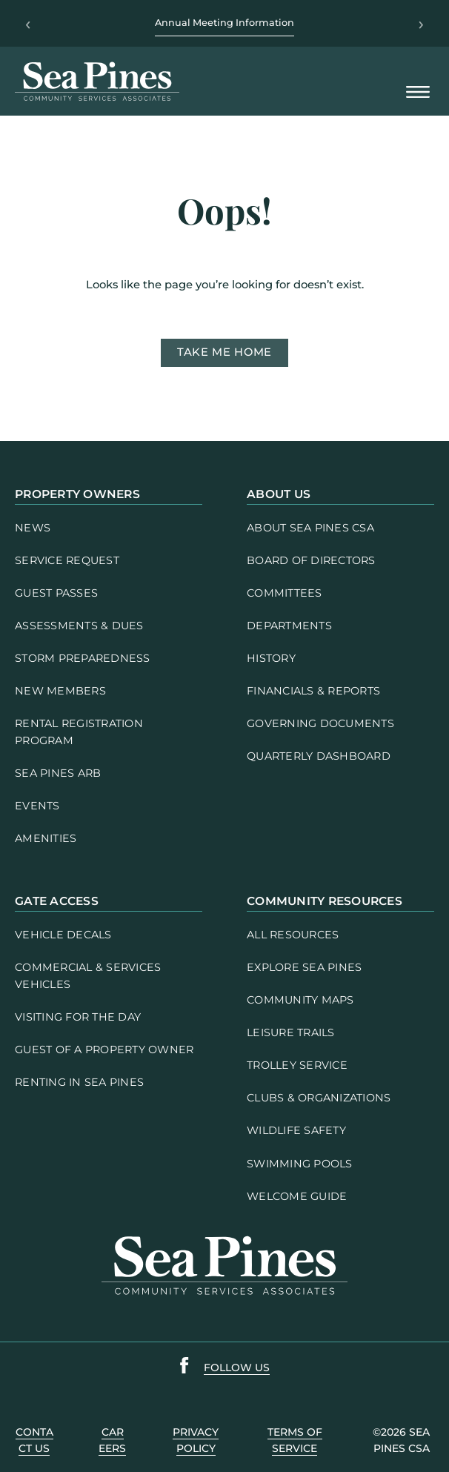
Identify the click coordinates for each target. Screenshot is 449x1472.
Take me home (224, 352)
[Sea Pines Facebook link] (184, 1368)
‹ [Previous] (27, 24)
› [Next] (421, 24)
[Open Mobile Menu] (418, 93)
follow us (237, 1367)
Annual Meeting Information (224, 22)
